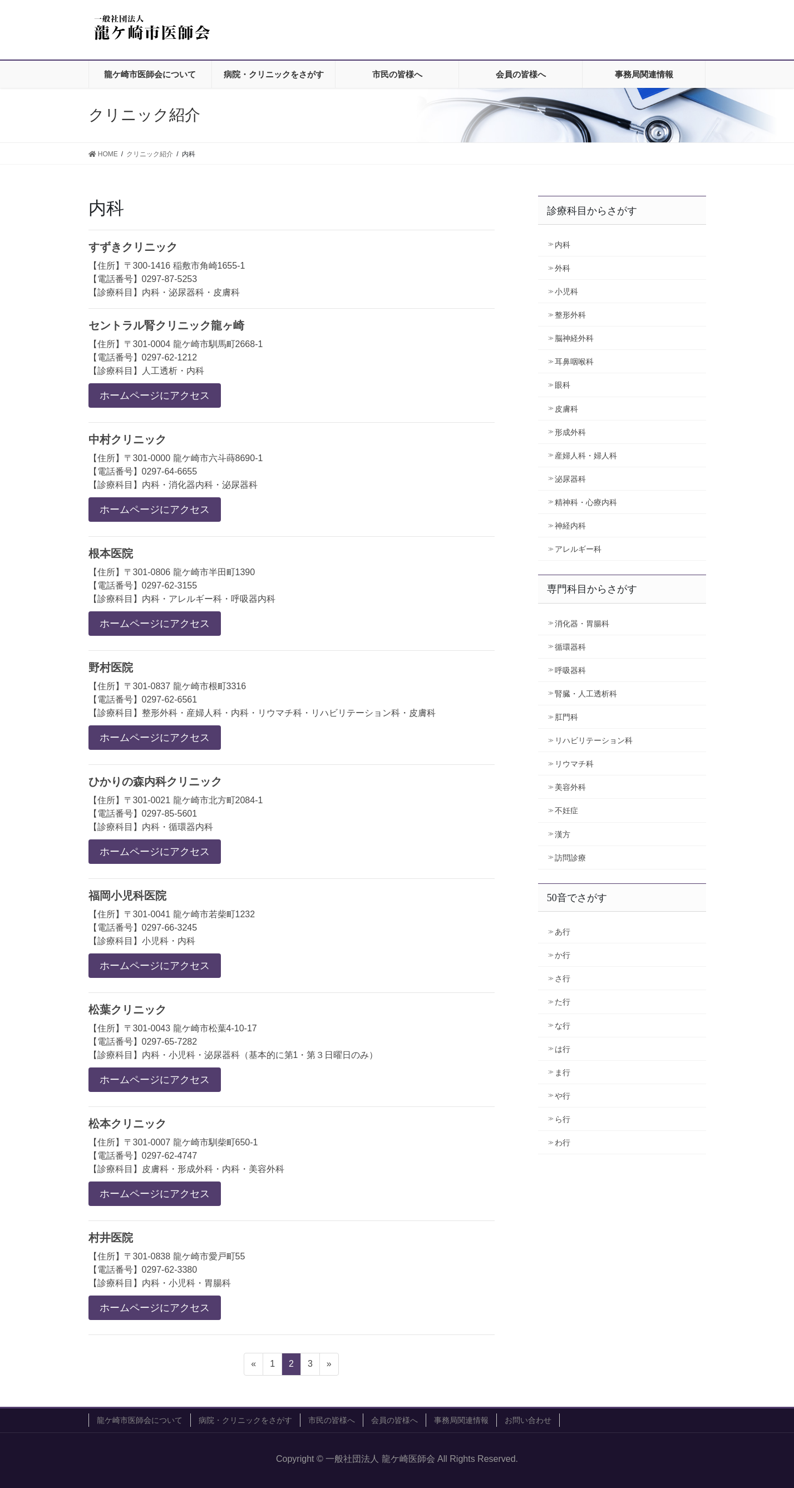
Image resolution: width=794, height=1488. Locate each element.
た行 (562, 1001)
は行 (562, 1049)
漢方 (562, 834)
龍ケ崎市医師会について (140, 1420)
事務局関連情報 (461, 1420)
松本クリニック (127, 1124)
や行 (562, 1095)
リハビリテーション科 (594, 740)
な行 (562, 1025)
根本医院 (110, 553)
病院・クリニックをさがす (245, 1420)
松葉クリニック (127, 1009)
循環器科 (570, 646)
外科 (562, 268)
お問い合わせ (528, 1420)
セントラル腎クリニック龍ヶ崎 (166, 325)
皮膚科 (566, 408)
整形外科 (570, 314)
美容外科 (570, 787)
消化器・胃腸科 (582, 623)
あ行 (562, 931)
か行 (562, 955)
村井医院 (110, 1238)
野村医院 (110, 667)
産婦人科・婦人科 (586, 455)
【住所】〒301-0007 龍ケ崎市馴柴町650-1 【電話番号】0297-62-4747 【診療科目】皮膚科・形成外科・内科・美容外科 (186, 1156)
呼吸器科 (570, 670)
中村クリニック (127, 439)
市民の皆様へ (331, 1420)
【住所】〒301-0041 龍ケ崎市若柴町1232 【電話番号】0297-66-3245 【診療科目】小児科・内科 (171, 927)
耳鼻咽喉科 (574, 361)
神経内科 (570, 525)
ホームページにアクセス (155, 395)
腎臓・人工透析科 (586, 693)
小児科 (566, 291)
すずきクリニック (132, 247)
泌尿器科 (570, 478)
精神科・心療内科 (586, 502)
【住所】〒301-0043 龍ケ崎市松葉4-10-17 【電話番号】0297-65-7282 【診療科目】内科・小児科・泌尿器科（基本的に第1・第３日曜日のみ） (233, 1042)
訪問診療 (570, 857)
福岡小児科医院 (127, 895)
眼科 (562, 384)
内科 (562, 244)
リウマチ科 (574, 763)
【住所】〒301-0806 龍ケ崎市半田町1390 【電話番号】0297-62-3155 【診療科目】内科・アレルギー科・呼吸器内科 (181, 585)
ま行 (562, 1072)
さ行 (562, 978)
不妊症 (566, 810)
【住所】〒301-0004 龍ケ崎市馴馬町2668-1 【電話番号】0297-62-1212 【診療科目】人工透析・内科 (175, 357)
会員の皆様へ (394, 1420)
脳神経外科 (574, 338)
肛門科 (566, 717)
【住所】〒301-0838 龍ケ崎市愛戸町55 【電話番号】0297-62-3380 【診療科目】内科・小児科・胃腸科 (166, 1270)
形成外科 (570, 432)
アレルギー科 (578, 549)
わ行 (562, 1142)
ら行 (562, 1119)
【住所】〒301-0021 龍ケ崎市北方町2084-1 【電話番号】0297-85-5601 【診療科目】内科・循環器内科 (175, 813)
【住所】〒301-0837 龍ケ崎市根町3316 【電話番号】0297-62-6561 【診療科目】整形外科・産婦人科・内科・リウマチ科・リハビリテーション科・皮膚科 (262, 699)
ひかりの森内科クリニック (155, 781)
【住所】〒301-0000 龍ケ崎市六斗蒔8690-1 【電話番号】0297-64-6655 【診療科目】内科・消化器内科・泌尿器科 (175, 471)
